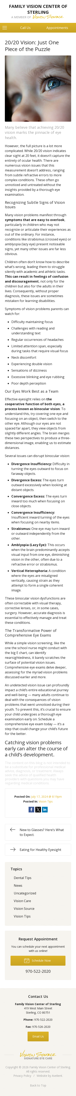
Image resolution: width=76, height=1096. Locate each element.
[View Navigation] (6, 28)
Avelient (57, 1076)
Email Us (38, 1036)
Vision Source (24, 908)
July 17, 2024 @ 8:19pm (46, 796)
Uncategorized (25, 893)
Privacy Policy (22, 1076)
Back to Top (38, 1085)
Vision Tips (46, 801)
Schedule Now (37, 960)
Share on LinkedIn (45, 809)
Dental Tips (22, 878)
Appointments (57, 28)
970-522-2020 (43, 1020)
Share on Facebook (31, 809)
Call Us (25, 28)
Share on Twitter (38, 809)
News (18, 885)
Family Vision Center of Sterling (49, 1067)
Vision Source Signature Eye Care (38, 1054)
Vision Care (22, 901)
